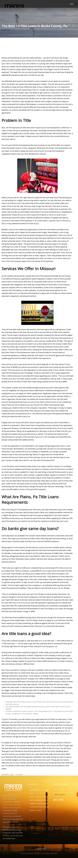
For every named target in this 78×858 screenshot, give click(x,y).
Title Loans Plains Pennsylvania (24, 728)
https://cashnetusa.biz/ (21, 603)
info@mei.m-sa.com (41, 800)
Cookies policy (41, 849)
